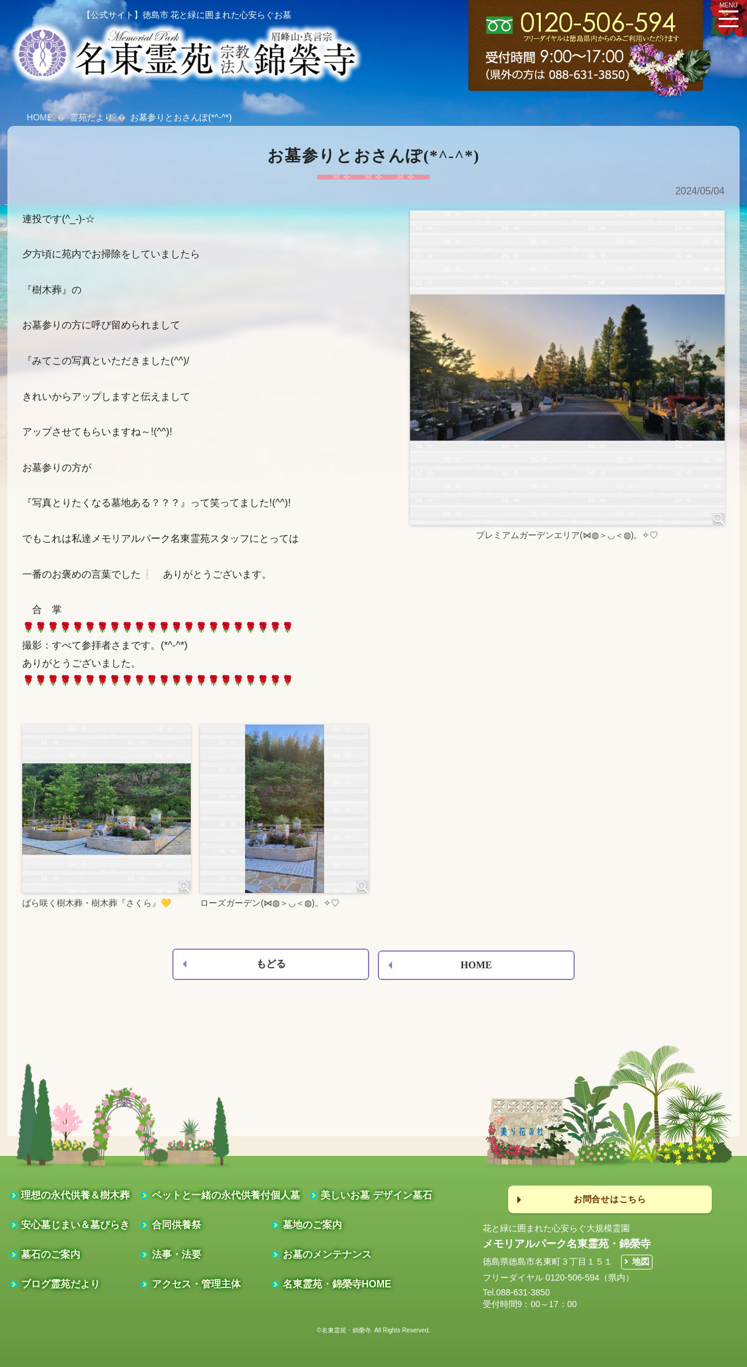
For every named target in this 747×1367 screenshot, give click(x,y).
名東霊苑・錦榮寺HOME (337, 1284)
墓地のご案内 (312, 1224)
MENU (728, 13)
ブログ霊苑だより (60, 1284)
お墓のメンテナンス (327, 1254)
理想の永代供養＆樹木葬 (75, 1195)
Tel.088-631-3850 (516, 1292)
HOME (39, 117)
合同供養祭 (176, 1224)
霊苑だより (91, 117)
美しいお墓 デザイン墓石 (376, 1195)
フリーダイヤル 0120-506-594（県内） (558, 1277)
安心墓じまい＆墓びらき (75, 1224)
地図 (640, 1261)
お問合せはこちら (610, 1199)
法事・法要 (176, 1254)
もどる (271, 963)
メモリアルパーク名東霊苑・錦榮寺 (567, 1244)
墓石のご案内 (50, 1254)
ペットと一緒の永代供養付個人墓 (226, 1195)
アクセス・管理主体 (196, 1284)
